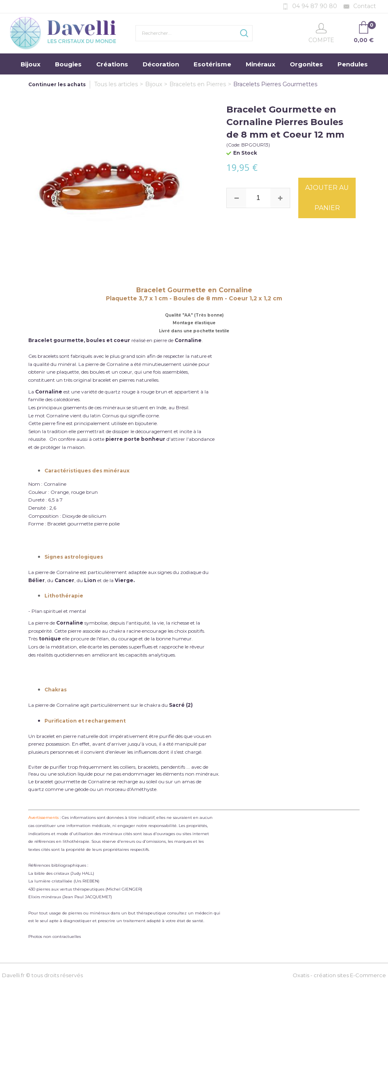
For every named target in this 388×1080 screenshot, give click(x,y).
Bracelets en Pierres (197, 84)
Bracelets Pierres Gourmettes (275, 84)
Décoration (161, 64)
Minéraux (260, 64)
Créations (112, 64)
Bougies (68, 64)
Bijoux (30, 64)
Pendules (352, 64)
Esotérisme (212, 64)
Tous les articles (116, 84)
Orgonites (306, 64)
